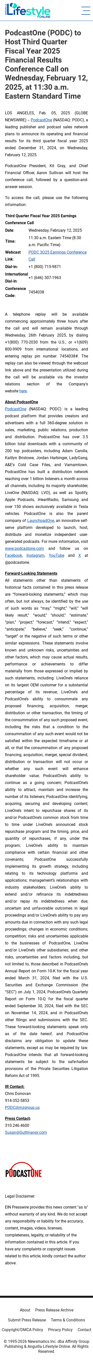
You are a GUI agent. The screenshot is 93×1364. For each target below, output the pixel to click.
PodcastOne (41, 120)
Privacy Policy (60, 1329)
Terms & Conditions (68, 1320)
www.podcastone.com (24, 548)
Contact (84, 1329)
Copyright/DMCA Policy (22, 1329)
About (25, 1310)
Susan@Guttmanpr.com (26, 1132)
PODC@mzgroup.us (22, 1107)
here (23, 391)
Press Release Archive (54, 1310)
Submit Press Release (27, 1320)
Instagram (35, 555)
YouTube (56, 555)
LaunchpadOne (40, 520)
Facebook (13, 555)
